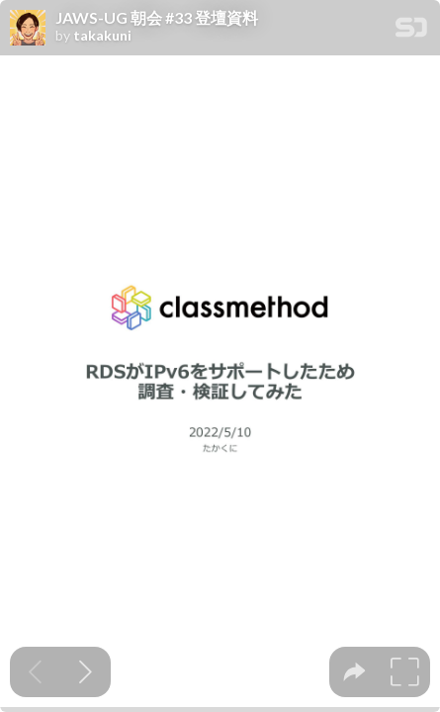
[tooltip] (354, 672)
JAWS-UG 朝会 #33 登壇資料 (156, 18)
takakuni (102, 36)
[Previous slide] (35, 672)
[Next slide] (85, 672)
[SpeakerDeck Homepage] (411, 31)
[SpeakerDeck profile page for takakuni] (27, 28)
